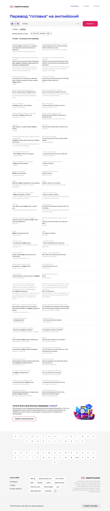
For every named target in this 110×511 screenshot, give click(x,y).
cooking (22, 29)
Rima (32, 482)
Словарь (12, 485)
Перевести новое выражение (24, 418)
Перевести (90, 23)
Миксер (39, 482)
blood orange (48, 487)
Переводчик (13, 481)
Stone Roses (59, 478)
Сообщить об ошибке (90, 506)
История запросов (16, 488)
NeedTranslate (19, 7)
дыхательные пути (45, 478)
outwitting (48, 491)
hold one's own (35, 487)
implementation (59, 482)
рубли (48, 482)
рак (58, 487)
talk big (32, 478)
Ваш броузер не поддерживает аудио (41, 33)
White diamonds (35, 491)
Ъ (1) (76, 457)
